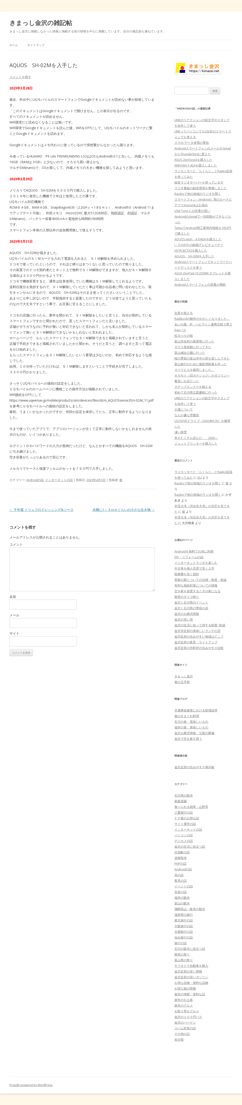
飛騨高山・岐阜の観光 (189, 909)
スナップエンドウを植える (192, 387)
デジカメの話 (183, 841)
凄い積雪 (180, 432)
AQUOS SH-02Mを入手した (194, 256)
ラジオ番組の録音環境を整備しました (200, 188)
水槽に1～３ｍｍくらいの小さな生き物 (123, 509)
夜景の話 (180, 880)
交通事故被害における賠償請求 (195, 710)
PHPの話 (180, 863)
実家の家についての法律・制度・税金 (200, 580)
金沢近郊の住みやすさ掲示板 (194, 767)
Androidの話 (35, 480)
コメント (16, 544)
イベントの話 (183, 886)
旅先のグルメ (183, 1005)
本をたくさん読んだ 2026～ (196, 438)
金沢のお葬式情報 (186, 614)
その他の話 (182, 1034)
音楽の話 (180, 892)
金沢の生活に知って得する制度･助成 (199, 625)
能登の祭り (182, 954)
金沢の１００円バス (188, 1017)
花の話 (179, 875)
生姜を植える (183, 313)
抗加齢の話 (182, 852)
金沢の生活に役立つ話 (189, 846)
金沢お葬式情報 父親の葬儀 (194, 733)
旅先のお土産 (183, 1000)
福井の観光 (182, 897)
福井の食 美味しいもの (191, 727)
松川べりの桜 (183, 335)
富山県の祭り (183, 960)
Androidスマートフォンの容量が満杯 (200, 284)
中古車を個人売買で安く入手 (194, 568)
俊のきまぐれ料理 (186, 716)
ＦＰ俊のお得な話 (186, 818)
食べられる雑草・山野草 (191, 807)
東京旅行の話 (183, 920)
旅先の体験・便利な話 (189, 994)
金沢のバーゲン (185, 1022)
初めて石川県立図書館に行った (195, 392)
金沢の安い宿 (183, 619)
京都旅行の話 (183, 932)
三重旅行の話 (183, 812)
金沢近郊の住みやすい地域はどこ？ (199, 636)
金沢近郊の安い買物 (188, 971)
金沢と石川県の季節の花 (191, 608)
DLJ (199, 477)
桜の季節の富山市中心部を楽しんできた (202, 358)
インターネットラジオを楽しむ (195, 563)
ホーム (13, 45)
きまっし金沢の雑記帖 (40, 22)
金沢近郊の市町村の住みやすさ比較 (199, 648)
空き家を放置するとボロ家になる (197, 591)
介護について (183, 409)
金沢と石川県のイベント (191, 602)
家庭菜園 (180, 801)
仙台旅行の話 (183, 937)
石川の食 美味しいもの (191, 721)
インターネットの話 (59, 480)
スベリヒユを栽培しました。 (194, 370)
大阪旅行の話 (183, 926)
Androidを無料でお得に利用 (193, 551)
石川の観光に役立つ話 (189, 949)
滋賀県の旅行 (183, 914)
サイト (14, 633)
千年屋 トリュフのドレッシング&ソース (41, 509)
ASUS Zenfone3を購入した (193, 160)
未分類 (179, 1039)
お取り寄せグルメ (186, 1011)
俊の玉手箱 (182, 682)
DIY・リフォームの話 (188, 557)
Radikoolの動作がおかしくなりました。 (202, 318)
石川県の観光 (183, 795)
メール (14, 615)
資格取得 (180, 858)
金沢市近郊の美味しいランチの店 (197, 631)
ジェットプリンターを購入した (195, 443)
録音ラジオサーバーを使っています (199, 182)
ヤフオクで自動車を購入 (191, 966)
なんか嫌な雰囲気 (186, 415)
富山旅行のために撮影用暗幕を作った (200, 364)
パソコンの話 (183, 835)
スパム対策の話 (185, 1028)
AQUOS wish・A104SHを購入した (198, 239)
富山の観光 (182, 903)
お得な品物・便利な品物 (191, 983)
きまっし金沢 (183, 676)
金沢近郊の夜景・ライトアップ (195, 642)
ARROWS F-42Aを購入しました (195, 165)
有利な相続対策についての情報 (195, 585)
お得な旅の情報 (185, 988)
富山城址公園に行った (189, 353)
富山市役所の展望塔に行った (194, 341)
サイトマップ (35, 45)
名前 (12, 596)
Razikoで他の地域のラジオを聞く (197, 194)
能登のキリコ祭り (186, 597)
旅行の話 (180, 943)
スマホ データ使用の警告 (191, 142)
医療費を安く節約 (186, 574)
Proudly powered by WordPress (30, 1085)
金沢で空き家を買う (188, 739)
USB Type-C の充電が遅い (192, 211)
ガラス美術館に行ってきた (192, 347)
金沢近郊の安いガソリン (191, 977)
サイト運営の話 (185, 824)
